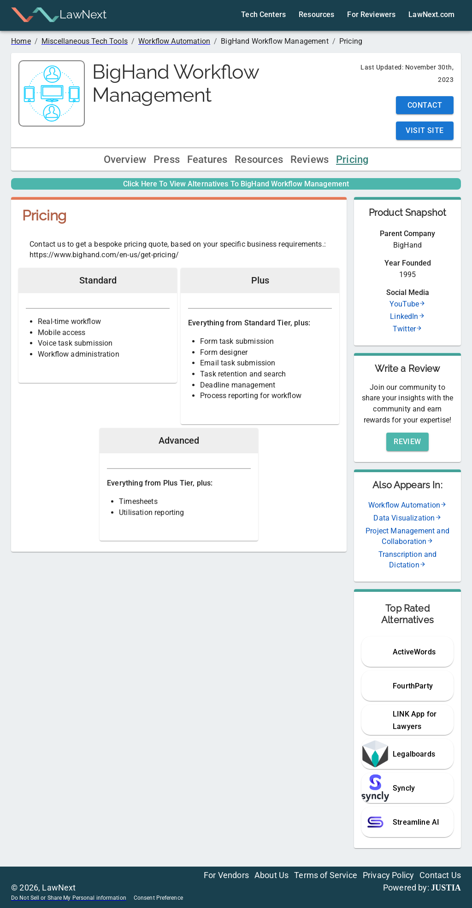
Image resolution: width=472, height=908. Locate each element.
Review (407, 441)
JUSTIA (446, 887)
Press (166, 159)
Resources (259, 159)
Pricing (352, 159)
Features (207, 159)
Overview (125, 159)
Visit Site (425, 130)
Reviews (309, 159)
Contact (424, 105)
